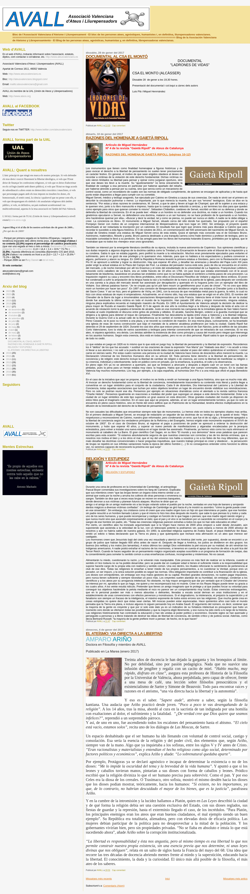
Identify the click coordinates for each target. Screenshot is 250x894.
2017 (9, 306)
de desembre (15, 309)
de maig (13, 327)
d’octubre (13, 315)
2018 (9, 303)
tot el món (48, 260)
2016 (9, 353)
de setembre (15, 318)
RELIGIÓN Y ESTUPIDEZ (107, 458)
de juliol (13, 321)
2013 (9, 362)
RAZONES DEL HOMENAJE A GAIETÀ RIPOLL (127, 138)
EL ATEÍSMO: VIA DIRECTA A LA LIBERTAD (124, 633)
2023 (9, 291)
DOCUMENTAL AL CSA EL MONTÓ (116, 56)
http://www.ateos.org (20, 96)
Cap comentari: (119, 126)
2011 (9, 368)
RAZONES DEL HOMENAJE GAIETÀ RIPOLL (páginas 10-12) (147, 154)
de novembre (15, 312)
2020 (9, 297)
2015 (9, 356)
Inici (167, 878)
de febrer (13, 335)
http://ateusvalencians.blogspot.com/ (28, 79)
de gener (13, 338)
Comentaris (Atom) (114, 885)
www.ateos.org (17, 220)
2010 (9, 371)
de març (13, 332)
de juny (12, 324)
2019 (9, 300)
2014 (9, 359)
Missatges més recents (99, 878)
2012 (9, 365)
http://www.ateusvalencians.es (62, 57)
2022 (9, 294)
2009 (9, 374)
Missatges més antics (235, 878)
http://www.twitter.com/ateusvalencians (51, 129)
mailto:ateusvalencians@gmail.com (29, 84)
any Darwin (33, 260)
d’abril (12, 330)
